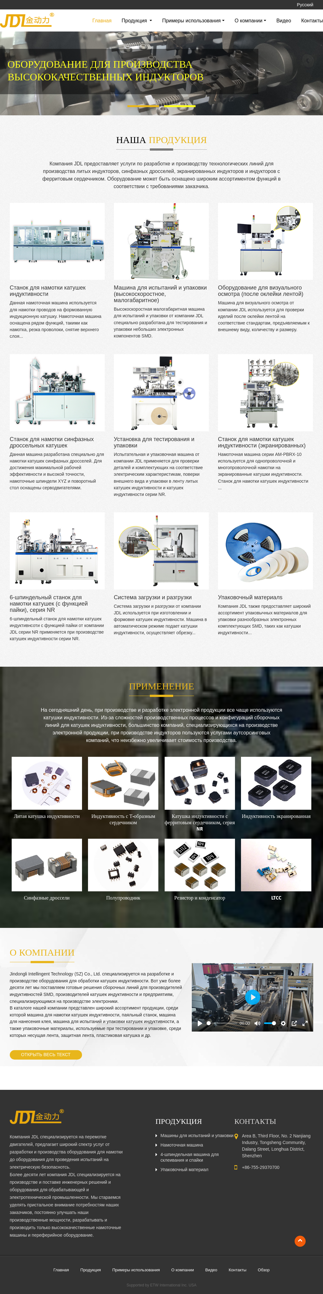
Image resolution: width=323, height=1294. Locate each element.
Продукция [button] (135, 20)
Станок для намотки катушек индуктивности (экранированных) (262, 442)
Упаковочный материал (184, 1169)
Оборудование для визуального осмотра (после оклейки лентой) (260, 291)
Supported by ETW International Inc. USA (161, 1285)
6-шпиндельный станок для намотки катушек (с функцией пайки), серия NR (49, 603)
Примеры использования (136, 1270)
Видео (283, 20)
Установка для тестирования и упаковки (154, 442)
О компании (182, 1270)
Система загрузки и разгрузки (153, 597)
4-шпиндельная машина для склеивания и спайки (190, 1157)
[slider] (222, 1023)
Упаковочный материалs (250, 597)
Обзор (264, 1270)
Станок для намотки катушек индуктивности (47, 291)
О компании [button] (248, 20)
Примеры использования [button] (191, 20)
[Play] (200, 1023)
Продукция (90, 1270)
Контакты (312, 20)
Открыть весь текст (46, 1054)
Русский (305, 4)
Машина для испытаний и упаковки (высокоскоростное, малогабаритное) (160, 294)
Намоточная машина (182, 1144)
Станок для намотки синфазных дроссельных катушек (52, 442)
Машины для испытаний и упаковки (197, 1135)
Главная (102, 20)
